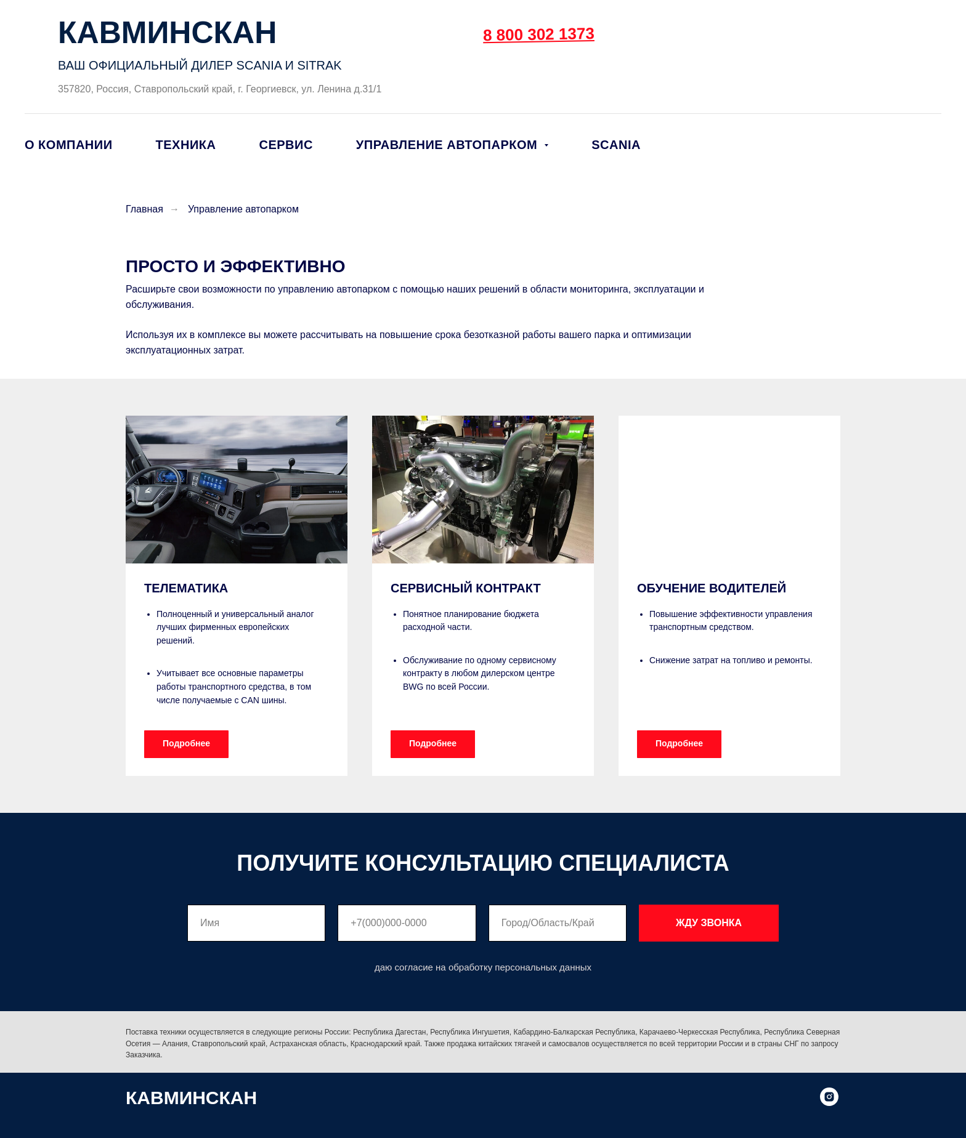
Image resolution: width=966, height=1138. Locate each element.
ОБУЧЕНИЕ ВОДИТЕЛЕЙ (711, 588)
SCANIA (616, 144)
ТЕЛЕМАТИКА (186, 588)
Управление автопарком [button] (448, 144)
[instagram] (829, 1102)
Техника (186, 144)
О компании (69, 144)
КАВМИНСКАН (167, 32)
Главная (144, 209)
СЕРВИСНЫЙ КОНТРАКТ (466, 588)
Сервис (285, 144)
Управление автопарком (243, 209)
